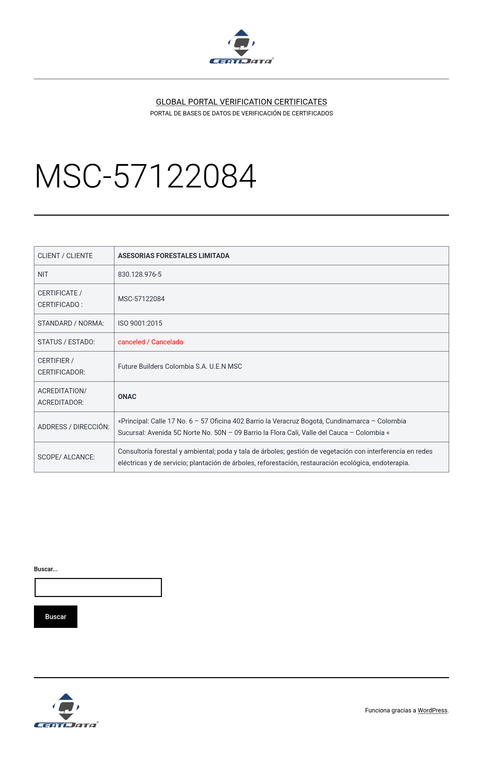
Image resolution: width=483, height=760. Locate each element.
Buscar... (46, 569)
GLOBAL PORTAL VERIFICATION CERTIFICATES (241, 102)
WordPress (432, 710)
